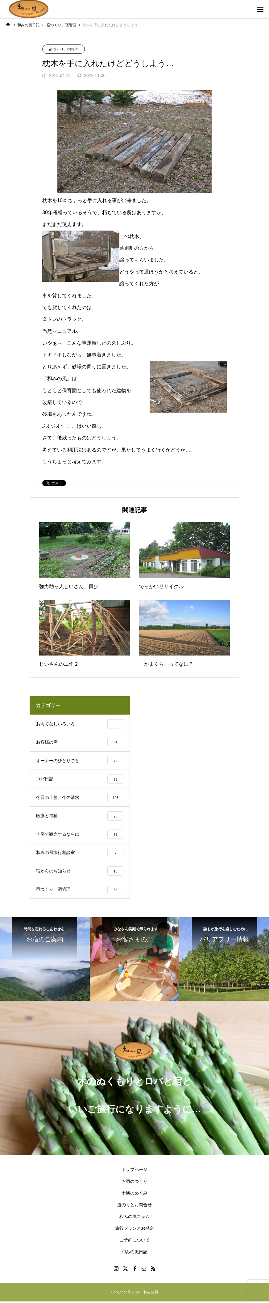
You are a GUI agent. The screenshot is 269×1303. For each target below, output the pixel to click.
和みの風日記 (134, 1253)
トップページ (134, 1171)
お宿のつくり (134, 1182)
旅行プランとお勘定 (134, 1229)
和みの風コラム (134, 1218)
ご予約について (134, 1241)
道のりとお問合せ (134, 1206)
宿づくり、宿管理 (63, 49)
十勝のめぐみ (134, 1194)
